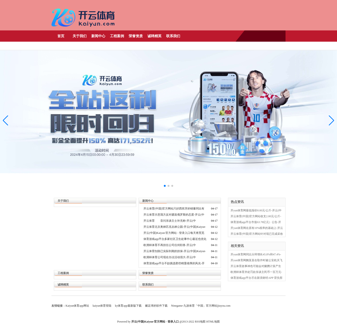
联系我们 (173, 36)
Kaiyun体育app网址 (77, 305)
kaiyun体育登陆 (102, 305)
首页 (60, 36)
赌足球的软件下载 (156, 305)
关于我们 (80, 36)
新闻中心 (98, 36)
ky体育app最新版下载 (128, 305)
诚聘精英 (154, 36)
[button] (331, 120)
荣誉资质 (136, 36)
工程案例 (117, 36)
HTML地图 (213, 321)
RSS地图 (200, 321)
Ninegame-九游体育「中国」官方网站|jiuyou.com (201, 305)
